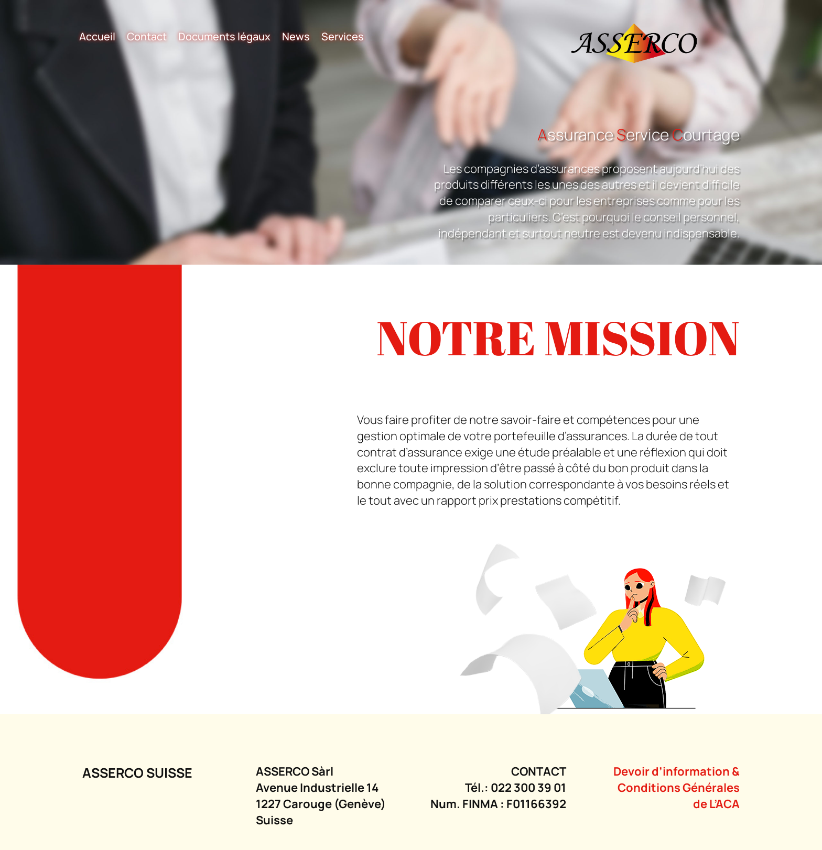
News (296, 37)
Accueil (97, 37)
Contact (147, 37)
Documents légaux (224, 37)
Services (342, 37)
